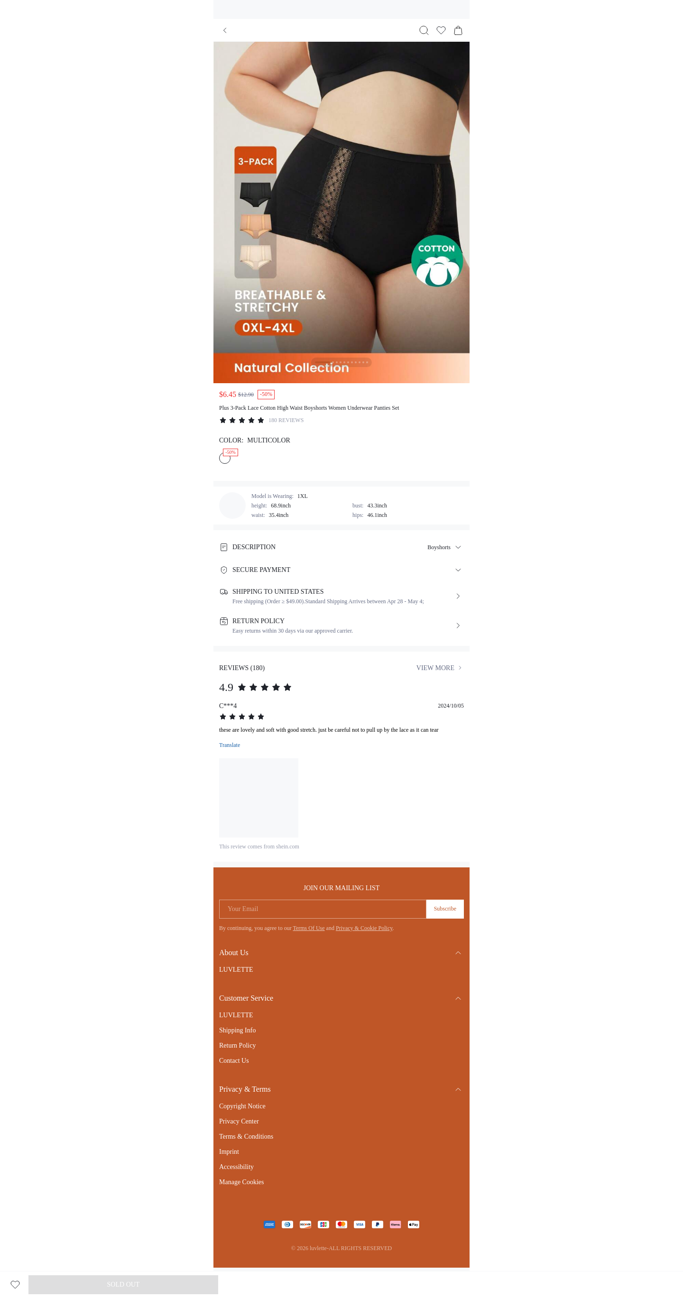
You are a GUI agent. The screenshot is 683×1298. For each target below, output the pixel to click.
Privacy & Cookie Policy (364, 928)
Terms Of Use (308, 928)
